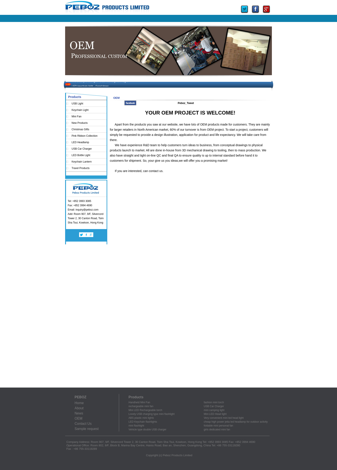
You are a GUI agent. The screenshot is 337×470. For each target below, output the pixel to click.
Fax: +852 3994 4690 (80, 205)
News (79, 413)
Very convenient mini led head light (224, 417)
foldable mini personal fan (218, 425)
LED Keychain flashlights (143, 421)
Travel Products (81, 168)
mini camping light (214, 410)
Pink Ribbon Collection (85, 135)
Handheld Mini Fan (139, 402)
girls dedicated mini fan (217, 429)
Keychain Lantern (82, 161)
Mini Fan (76, 116)
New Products (80, 122)
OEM (78, 418)
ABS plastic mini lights (141, 417)
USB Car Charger (82, 148)
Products (74, 97)
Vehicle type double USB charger (147, 429)
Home (79, 403)
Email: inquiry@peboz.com (83, 209)
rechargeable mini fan (141, 406)
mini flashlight (136, 425)
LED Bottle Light (81, 155)
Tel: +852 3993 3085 (79, 201)
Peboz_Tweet (186, 103)
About (79, 408)
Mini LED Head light (215, 414)
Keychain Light (80, 110)
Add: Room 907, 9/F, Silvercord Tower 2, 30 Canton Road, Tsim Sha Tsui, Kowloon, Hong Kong (86, 218)
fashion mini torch (214, 402)
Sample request (87, 429)
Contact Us (83, 423)
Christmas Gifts (80, 129)
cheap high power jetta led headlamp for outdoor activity (236, 421)
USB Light (77, 103)
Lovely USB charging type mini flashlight (152, 414)
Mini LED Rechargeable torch (145, 410)
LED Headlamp (80, 142)
